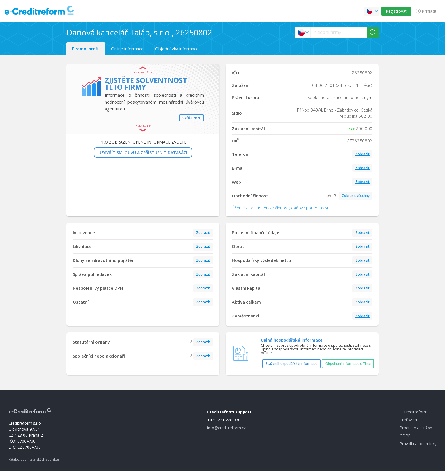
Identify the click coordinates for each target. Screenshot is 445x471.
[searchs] (339, 32)
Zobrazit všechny (356, 195)
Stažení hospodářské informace (291, 363)
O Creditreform (413, 412)
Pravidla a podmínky (418, 443)
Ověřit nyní (191, 118)
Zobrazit (362, 154)
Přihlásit (429, 11)
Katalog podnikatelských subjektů (34, 459)
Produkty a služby (416, 427)
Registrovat (396, 11)
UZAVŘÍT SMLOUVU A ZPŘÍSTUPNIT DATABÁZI (142, 152)
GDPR (405, 435)
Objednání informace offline (348, 363)
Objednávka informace (177, 48)
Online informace (127, 48)
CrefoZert (408, 419)
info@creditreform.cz (226, 427)
